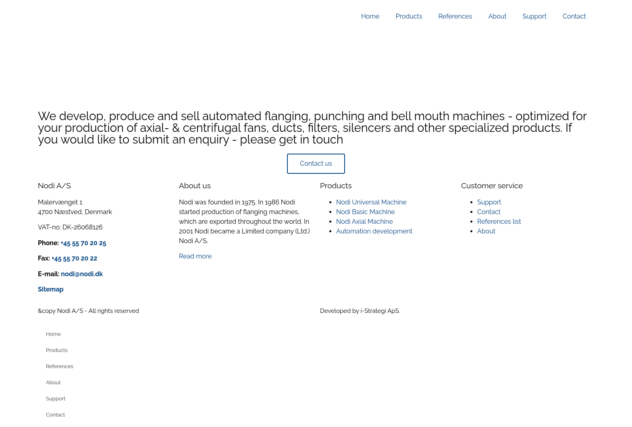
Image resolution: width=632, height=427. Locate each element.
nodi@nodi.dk (81, 274)
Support (535, 16)
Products (408, 16)
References (455, 16)
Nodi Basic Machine (365, 212)
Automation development (374, 231)
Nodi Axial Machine (364, 221)
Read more (195, 256)
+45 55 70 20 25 (83, 243)
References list (499, 221)
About (497, 16)
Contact (574, 16)
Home (370, 16)
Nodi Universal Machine (371, 202)
